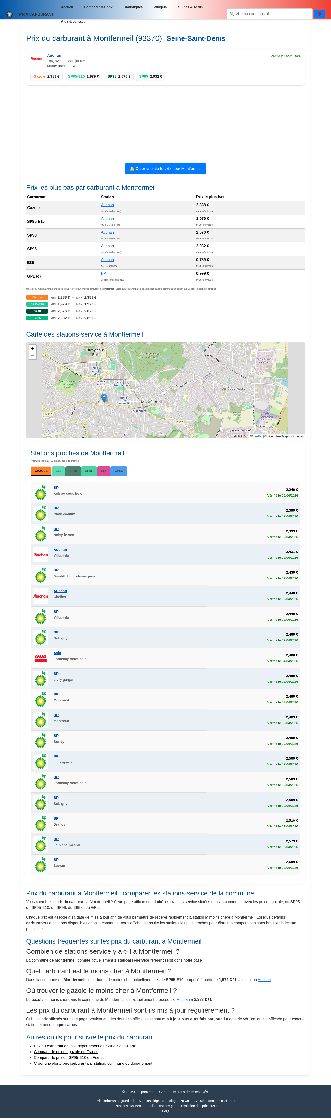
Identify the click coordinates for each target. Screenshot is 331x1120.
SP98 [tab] (79, 471)
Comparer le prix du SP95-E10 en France (69, 1059)
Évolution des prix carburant (214, 1102)
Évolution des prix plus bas (201, 1107)
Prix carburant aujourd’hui (115, 1102)
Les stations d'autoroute (128, 1107)
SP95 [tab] (96, 471)
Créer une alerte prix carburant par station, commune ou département (93, 1065)
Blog (172, 1102)
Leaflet (256, 436)
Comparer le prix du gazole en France (66, 1053)
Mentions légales (151, 1102)
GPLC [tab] (129, 471)
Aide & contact (73, 21)
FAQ (165, 1112)
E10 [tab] (63, 471)
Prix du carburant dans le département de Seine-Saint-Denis (85, 1048)
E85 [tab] (112, 471)
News (184, 1102)
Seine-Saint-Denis (195, 38)
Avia (57, 654)
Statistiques (133, 7)
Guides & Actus (190, 7)
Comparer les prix (98, 7)
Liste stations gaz (163, 1107)
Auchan (54, 55)
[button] (104, 398)
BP (103, 273)
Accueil (67, 7)
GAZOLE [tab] (43, 471)
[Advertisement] (165, 125)
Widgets (160, 7)
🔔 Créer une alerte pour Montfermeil (165, 169)
